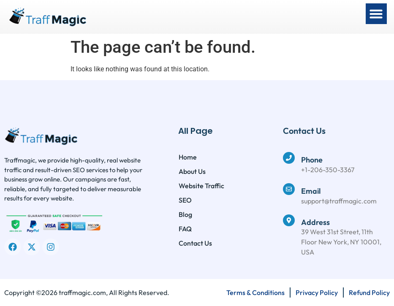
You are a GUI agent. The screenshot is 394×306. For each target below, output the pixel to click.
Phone (312, 160)
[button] (376, 13)
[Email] (289, 189)
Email (311, 191)
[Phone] (289, 158)
